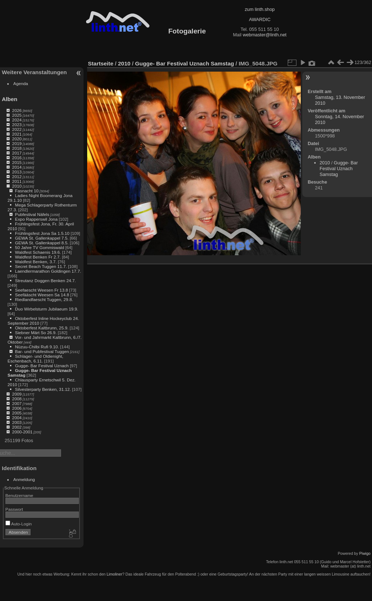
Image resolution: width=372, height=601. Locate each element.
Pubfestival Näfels (32, 214)
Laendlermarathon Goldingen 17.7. (48, 271)
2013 (16, 171)
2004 (16, 417)
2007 (16, 403)
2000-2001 (22, 431)
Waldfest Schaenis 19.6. (38, 252)
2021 (16, 134)
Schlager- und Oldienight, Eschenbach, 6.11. (35, 358)
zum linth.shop (260, 9)
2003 (16, 422)
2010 (16, 186)
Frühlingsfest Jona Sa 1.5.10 (42, 233)
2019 (16, 143)
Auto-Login (18, 523)
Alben (9, 99)
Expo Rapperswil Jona (36, 219)
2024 (16, 119)
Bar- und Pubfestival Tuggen (42, 351)
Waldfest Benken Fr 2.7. (38, 257)
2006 (16, 408)
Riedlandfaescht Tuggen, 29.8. (44, 299)
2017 (16, 153)
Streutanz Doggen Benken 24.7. (45, 280)
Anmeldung (24, 479)
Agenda (20, 83)
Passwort (14, 509)
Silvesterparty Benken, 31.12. (43, 389)
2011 (16, 181)
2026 (16, 110)
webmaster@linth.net (264, 34)
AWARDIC (259, 19)
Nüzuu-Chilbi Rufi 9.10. (37, 346)
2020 (16, 138)
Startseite (100, 63)
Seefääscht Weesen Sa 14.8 (42, 294)
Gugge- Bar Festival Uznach (42, 365)
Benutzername (19, 495)
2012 (16, 176)
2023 (16, 124)
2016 (16, 157)
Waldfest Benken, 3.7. (36, 261)
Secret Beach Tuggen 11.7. (41, 266)
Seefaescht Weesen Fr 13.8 (41, 290)
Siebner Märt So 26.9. (35, 332)
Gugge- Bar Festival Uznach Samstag (184, 63)
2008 (16, 398)
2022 (16, 129)
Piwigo (365, 553)
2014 (16, 167)
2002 (16, 427)
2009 (16, 394)
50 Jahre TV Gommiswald (39, 247)
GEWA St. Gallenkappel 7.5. (41, 238)
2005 (16, 412)
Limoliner (114, 574)
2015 (16, 162)
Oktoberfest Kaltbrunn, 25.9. (41, 327)
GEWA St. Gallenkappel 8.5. (41, 242)
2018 (16, 148)
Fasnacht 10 (27, 190)
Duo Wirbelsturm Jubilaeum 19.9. (46, 308)
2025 (16, 115)
